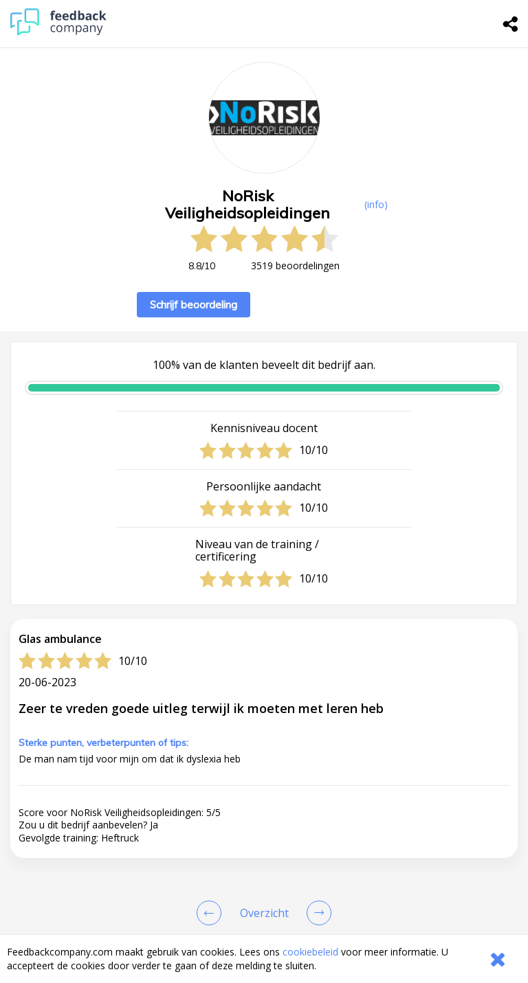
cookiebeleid (310, 951)
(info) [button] (376, 204)
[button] (264, 922)
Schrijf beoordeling (193, 304)
